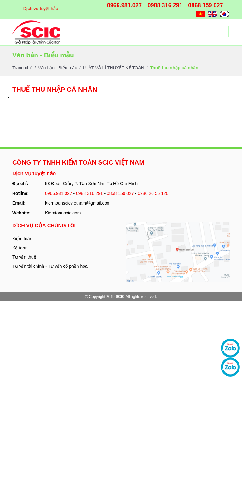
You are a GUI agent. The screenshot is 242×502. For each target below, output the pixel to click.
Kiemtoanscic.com (63, 212)
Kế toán (19, 247)
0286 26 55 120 (153, 193)
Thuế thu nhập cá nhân (174, 67)
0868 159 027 (205, 5)
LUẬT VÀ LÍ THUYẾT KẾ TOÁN (113, 67)
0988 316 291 (165, 5)
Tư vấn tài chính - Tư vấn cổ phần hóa (50, 266)
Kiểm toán (22, 238)
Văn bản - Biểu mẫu (57, 67)
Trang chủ (22, 67)
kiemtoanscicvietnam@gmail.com (78, 203)
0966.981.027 (124, 5)
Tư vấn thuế (24, 257)
